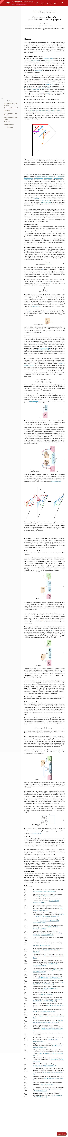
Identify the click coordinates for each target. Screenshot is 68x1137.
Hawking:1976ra (35, 60)
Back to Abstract (49, 3)
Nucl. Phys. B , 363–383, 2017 (53, 1089)
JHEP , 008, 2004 (38, 891)
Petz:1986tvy (61, 363)
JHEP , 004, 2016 (57, 1045)
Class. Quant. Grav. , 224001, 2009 (49, 920)
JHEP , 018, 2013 (49, 1078)
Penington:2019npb (40, 176)
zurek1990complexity (35, 110)
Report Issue (43, 3)
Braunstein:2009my (38, 88)
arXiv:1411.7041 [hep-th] (39, 1041)
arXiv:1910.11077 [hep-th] (47, 994)
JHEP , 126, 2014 (53, 927)
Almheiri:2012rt (49, 60)
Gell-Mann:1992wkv (55, 110)
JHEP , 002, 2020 (49, 956)
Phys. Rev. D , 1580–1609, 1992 (41, 945)
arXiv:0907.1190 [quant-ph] (52, 916)
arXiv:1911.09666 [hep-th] (39, 990)
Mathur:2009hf (47, 88)
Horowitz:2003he (48, 58)
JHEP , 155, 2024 (46, 1028)
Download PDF (56, 3)
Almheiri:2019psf (50, 176)
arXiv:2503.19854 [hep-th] (47, 1084)
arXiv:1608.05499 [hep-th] (40, 1091)
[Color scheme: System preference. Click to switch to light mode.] (62, 3)
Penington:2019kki (59, 176)
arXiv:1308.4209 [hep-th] (39, 928)
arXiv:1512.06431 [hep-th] (39, 1047)
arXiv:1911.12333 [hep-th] (55, 978)
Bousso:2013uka (44, 93)
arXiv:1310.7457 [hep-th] (47, 934)
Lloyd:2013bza (35, 89)
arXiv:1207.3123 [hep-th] (39, 902)
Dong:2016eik (48, 350)
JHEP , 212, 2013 (37, 1011)
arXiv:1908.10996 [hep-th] (47, 984)
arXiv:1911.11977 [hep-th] (39, 971)
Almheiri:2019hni (38, 178)
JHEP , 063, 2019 (52, 964)
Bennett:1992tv (38, 70)
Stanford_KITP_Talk (46, 202)
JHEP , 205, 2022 (58, 970)
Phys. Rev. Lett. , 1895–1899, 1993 (48, 909)
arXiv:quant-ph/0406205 (52, 1022)
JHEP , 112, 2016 (57, 1095)
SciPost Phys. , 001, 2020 (50, 988)
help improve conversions (21, 4)
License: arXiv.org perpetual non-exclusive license (44, 11)
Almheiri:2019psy (48, 178)
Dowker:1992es (45, 110)
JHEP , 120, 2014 (46, 1072)
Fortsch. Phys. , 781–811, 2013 (47, 1016)
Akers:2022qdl (44, 200)
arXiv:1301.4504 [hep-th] (50, 1065)
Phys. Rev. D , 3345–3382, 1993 (46, 950)
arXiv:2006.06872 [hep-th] (49, 1001)
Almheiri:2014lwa (44, 348)
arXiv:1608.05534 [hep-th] (40, 1097)
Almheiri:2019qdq (28, 178)
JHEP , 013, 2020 (43, 978)
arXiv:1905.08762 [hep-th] (39, 965)
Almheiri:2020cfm (29, 179)
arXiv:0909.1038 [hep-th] (39, 922)
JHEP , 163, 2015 (52, 1039)
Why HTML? (37, 3)
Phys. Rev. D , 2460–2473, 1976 (46, 896)
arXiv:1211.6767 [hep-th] (49, 1011)
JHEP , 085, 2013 (38, 1065)
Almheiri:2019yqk (58, 178)
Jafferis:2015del (40, 350)
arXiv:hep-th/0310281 (49, 891)
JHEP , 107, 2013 (51, 1005)
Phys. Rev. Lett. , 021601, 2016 (45, 1053)
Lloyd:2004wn (36, 199)
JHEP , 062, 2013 (54, 900)
